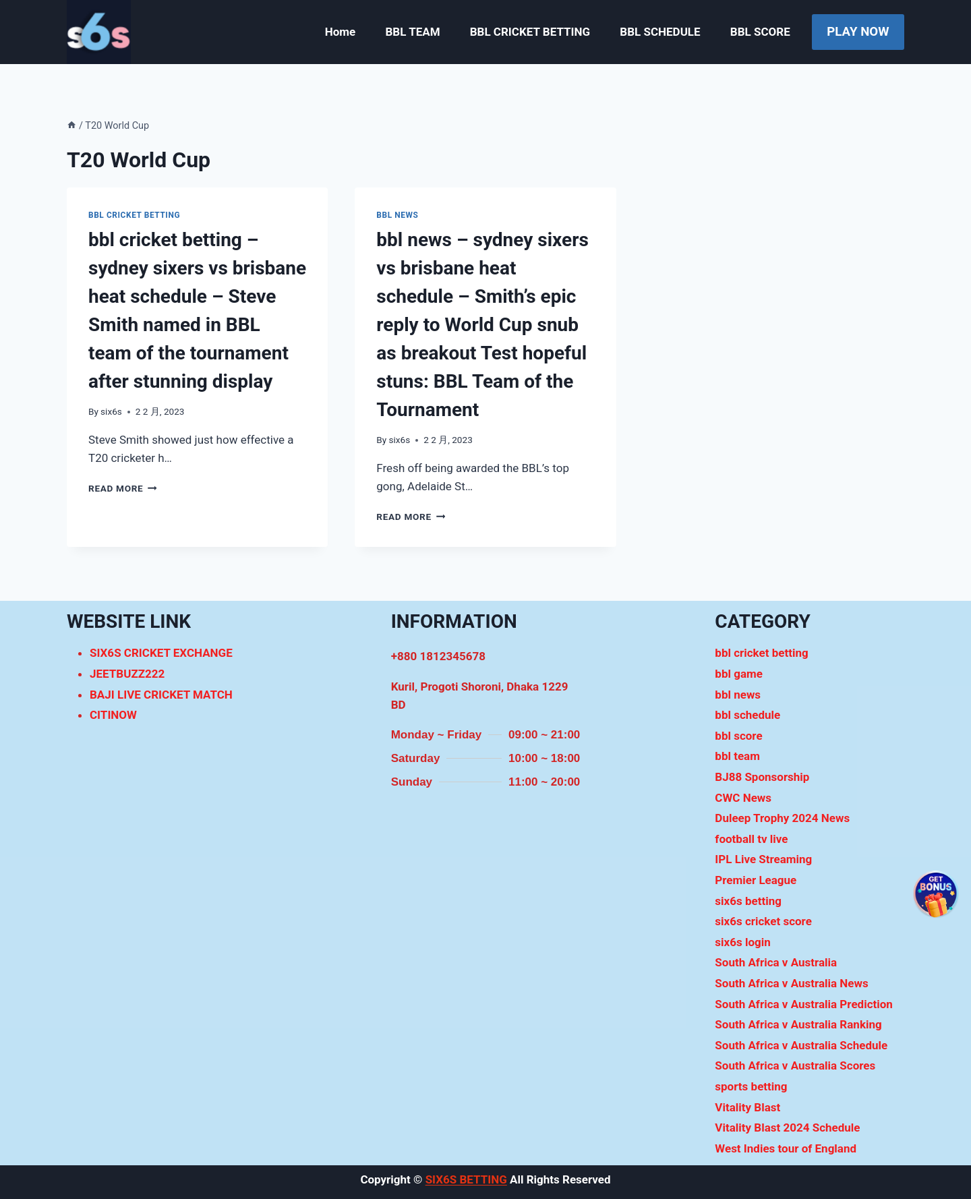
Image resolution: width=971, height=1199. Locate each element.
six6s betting (748, 901)
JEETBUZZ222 (127, 673)
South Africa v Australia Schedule (801, 1045)
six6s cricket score (763, 921)
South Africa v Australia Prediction (804, 1004)
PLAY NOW (858, 31)
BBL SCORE (760, 31)
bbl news (397, 215)
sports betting (751, 1086)
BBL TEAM (412, 31)
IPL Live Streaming (763, 859)
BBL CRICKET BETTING (530, 31)
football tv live (751, 839)
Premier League (755, 880)
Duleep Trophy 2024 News (782, 818)
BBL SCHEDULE (660, 31)
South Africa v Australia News (791, 983)
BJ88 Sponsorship (762, 777)
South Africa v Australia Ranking (798, 1024)
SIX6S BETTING (466, 1179)
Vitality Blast (747, 1107)
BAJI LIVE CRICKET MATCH (161, 694)
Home (340, 31)
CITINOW (113, 715)
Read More (122, 488)
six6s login (742, 942)
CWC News (743, 798)
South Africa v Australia (776, 962)
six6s (111, 411)
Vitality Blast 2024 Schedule (787, 1127)
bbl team (737, 756)
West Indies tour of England (785, 1148)
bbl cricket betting (134, 215)
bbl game (739, 673)
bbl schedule (747, 715)
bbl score (738, 735)
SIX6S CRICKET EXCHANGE (161, 653)
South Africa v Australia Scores (795, 1065)
